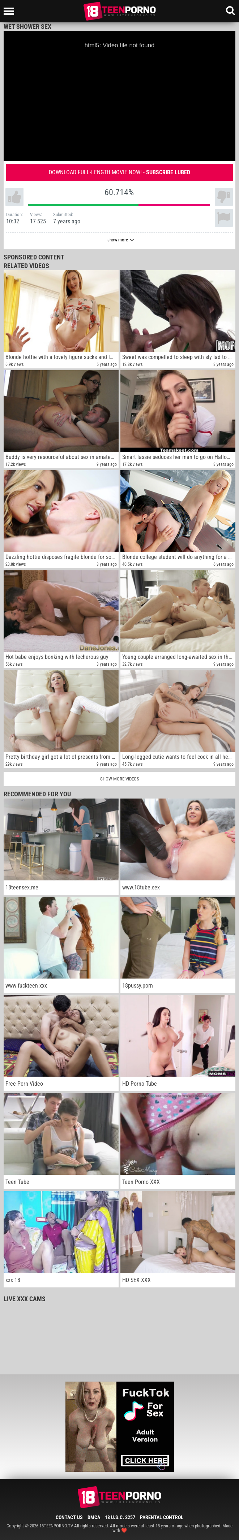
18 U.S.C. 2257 (120, 1517)
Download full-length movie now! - (119, 172)
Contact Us (69, 1517)
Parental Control (161, 1517)
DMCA (94, 1517)
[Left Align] (11, 11)
